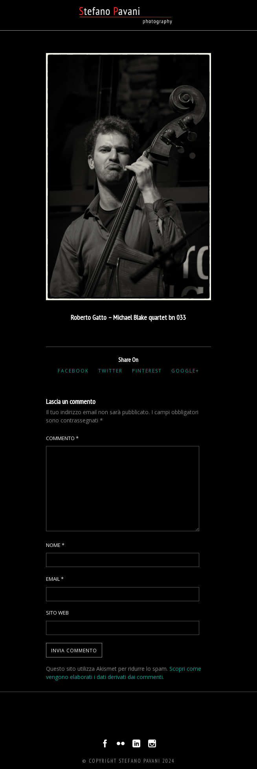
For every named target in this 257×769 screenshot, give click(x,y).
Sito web (57, 612)
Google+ (185, 370)
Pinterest (147, 370)
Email (55, 578)
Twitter (110, 370)
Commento (62, 438)
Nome (55, 545)
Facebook (73, 370)
